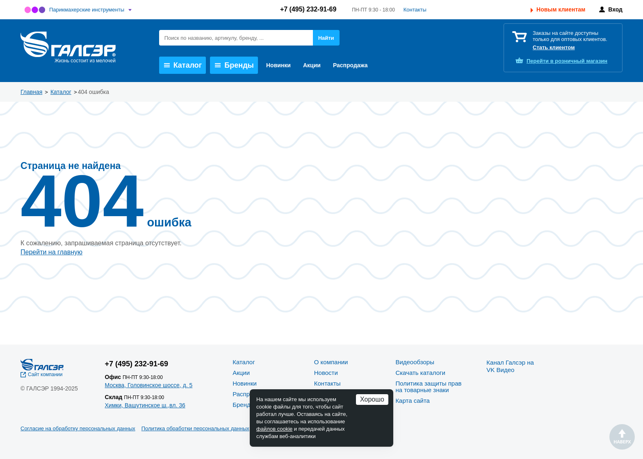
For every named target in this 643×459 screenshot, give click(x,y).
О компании (331, 362)
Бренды (234, 65)
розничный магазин (567, 61)
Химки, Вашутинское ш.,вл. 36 (145, 405)
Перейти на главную (51, 252)
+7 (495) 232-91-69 (308, 9)
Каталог (183, 65)
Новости (326, 372)
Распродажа (350, 65)
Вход (615, 9)
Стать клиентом (554, 47)
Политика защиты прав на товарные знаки (428, 386)
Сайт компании (45, 374)
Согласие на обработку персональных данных (78, 428)
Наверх (622, 437)
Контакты (415, 10)
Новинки (278, 65)
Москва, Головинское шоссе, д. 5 (149, 385)
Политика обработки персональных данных (195, 428)
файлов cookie (274, 429)
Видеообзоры (414, 362)
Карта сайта (412, 400)
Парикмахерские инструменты (86, 10)
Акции (312, 65)
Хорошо (372, 399)
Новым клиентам (560, 9)
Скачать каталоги (420, 372)
